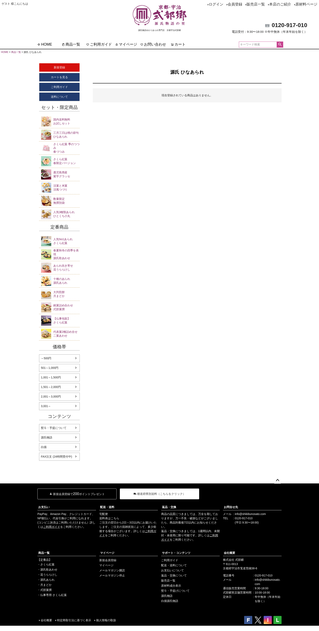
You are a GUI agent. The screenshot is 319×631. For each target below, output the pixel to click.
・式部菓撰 (44, 590)
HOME (44, 44)
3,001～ (46, 406)
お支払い (44, 507)
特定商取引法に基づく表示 (74, 620)
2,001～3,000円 (51, 396)
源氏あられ (66, 280)
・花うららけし (47, 574)
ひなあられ (66, 134)
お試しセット (66, 121)
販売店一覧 (256, 4)
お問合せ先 (231, 507)
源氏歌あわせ (66, 254)
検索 (280, 44)
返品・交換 (169, 507)
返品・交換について (174, 575)
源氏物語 (46, 437)
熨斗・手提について (54, 427)
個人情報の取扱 (106, 620)
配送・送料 (107, 507)
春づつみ (66, 147)
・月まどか (44, 584)
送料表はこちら (109, 518)
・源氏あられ (46, 579)
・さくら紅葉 (46, 564)
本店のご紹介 (280, 4)
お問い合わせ (153, 44)
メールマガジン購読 (112, 570)
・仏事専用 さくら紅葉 (52, 595)
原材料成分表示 (171, 585)
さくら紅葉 (66, 241)
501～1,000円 (49, 367)
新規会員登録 (107, 560)
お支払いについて (172, 570)
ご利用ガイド (99, 44)
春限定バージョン (66, 161)
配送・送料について (174, 565)
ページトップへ (277, 480)
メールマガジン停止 (112, 575)
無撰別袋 (66, 200)
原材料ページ (306, 4)
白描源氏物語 (169, 601)
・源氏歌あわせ (47, 569)
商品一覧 (71, 44)
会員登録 (235, 4)
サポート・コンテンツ (176, 552)
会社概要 (229, 552)
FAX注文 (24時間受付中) (56, 456)
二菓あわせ (66, 333)
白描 (44, 447)
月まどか (66, 294)
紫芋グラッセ (66, 174)
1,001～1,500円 (51, 377)
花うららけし (66, 267)
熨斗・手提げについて (175, 590)
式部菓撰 (66, 307)
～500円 (46, 358)
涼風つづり (66, 187)
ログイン (216, 4)
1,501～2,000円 (51, 387)
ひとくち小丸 (66, 214)
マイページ (126, 44)
